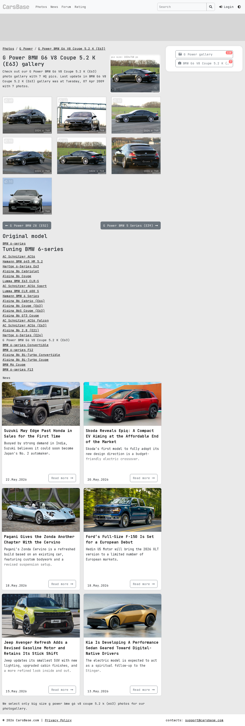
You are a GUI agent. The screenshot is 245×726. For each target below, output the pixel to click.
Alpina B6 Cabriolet (21, 271)
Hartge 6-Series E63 (21, 266)
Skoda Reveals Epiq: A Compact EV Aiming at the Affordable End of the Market (122, 436)
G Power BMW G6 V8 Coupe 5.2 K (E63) (71, 48)
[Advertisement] (122, 26)
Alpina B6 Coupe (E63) (23, 306)
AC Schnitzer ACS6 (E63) (25, 325)
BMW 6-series (14, 243)
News (54, 7)
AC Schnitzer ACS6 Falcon (26, 320)
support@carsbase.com (204, 720)
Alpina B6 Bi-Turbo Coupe (26, 360)
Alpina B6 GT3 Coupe (21, 315)
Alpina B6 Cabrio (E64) (24, 301)
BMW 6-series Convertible (26, 345)
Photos (41, 7)
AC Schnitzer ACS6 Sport (25, 286)
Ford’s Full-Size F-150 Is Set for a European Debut (120, 539)
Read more (62, 478)
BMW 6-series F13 (18, 369)
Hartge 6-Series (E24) (23, 335)
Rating (80, 7)
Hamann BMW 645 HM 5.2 (23, 261)
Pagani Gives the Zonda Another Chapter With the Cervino (39, 539)
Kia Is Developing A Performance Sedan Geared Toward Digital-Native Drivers (122, 648)
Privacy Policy (58, 720)
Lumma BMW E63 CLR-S (21, 281)
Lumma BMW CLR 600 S (21, 291)
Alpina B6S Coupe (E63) (24, 311)
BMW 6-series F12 (18, 350)
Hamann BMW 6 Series (21, 296)
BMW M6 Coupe (14, 364)
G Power (26, 48)
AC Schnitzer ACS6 (19, 256)
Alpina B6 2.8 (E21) (21, 330)
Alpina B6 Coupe (17, 276)
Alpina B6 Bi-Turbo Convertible (31, 355)
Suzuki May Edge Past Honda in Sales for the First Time (38, 433)
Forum (66, 7)
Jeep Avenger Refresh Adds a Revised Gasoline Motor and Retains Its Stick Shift (35, 648)
